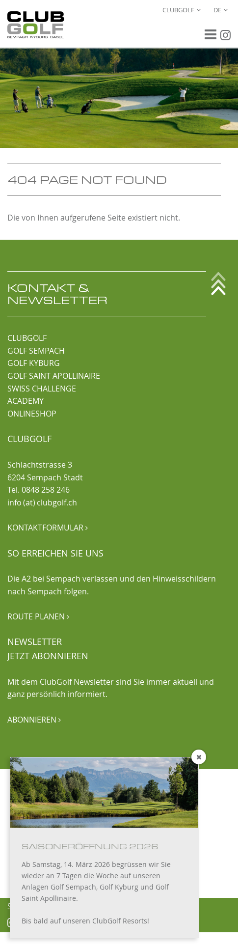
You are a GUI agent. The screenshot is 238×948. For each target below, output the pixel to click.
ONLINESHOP (31, 413)
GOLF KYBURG (33, 363)
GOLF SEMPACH (36, 350)
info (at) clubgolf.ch (42, 502)
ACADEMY (25, 400)
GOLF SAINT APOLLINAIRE (53, 375)
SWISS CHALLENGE (41, 388)
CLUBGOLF (27, 338)
